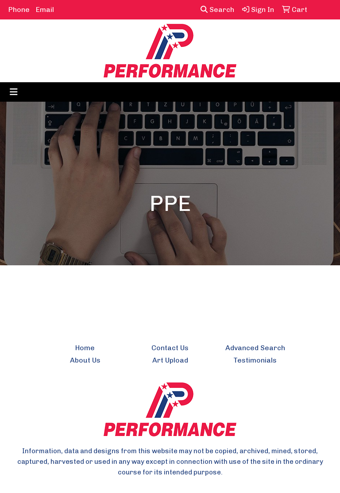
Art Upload (170, 360)
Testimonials (255, 360)
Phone (19, 9)
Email (45, 9)
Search (217, 9)
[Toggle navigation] (13, 92)
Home (85, 348)
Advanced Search (255, 348)
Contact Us (170, 348)
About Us (85, 360)
